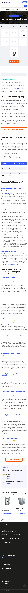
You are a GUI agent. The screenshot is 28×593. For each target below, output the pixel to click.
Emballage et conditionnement (8, 519)
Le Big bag (3, 82)
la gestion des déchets (21, 193)
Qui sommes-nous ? (16, 9)
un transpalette (11, 264)
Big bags (16, 519)
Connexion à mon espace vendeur (9, 555)
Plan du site (4, 575)
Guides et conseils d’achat (7, 572)
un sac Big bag (19, 120)
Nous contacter (5, 570)
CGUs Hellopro (5, 583)
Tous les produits (6, 9)
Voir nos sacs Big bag (14, 459)
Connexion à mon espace (7, 544)
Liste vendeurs (5, 549)
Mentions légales (5, 581)
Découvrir (8, 478)
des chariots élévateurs (10, 313)
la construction (20, 196)
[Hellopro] (1, 520)
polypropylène (16, 88)
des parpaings (13, 114)
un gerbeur (20, 264)
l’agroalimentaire (14, 194)
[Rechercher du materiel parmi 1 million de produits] (25, 6)
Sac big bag (21, 519)
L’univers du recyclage (8, 193)
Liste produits (5, 546)
